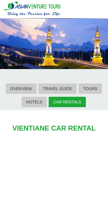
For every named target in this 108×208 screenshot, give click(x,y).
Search (89, 9)
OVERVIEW (21, 88)
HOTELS (34, 102)
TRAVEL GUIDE (57, 88)
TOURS (90, 88)
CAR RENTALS (67, 102)
